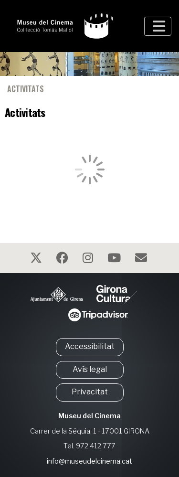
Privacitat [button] (90, 391)
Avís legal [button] (90, 369)
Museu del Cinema (89, 416)
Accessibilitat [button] (90, 346)
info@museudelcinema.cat (89, 461)
